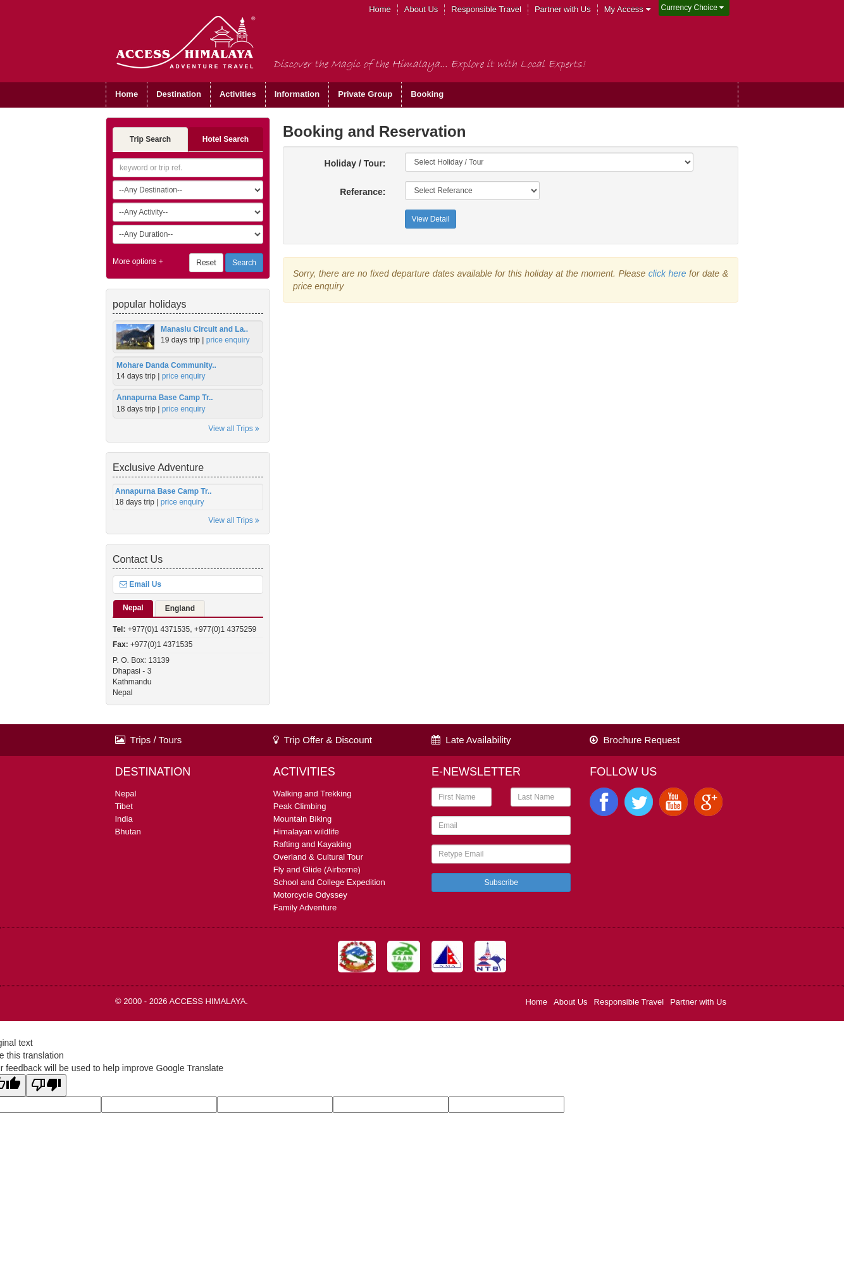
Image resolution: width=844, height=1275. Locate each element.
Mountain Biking (302, 819)
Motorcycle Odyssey (310, 895)
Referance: (362, 192)
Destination (178, 94)
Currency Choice (692, 7)
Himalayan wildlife (306, 831)
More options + (138, 261)
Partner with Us (563, 9)
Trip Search (150, 139)
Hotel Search (225, 139)
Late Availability (471, 739)
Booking (427, 94)
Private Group (365, 94)
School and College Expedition (329, 882)
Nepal (133, 607)
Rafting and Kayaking (312, 844)
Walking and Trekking (312, 793)
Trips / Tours (148, 739)
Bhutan (128, 831)
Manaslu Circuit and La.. (204, 329)
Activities (238, 94)
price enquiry (228, 340)
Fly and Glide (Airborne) (317, 869)
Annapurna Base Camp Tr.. (164, 397)
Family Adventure (305, 907)
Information (297, 94)
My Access (627, 9)
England (180, 608)
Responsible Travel (486, 9)
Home (380, 9)
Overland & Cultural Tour (318, 857)
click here (667, 273)
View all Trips (233, 428)
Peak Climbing (299, 806)
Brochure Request (635, 739)
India (124, 819)
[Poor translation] (46, 1085)
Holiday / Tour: (355, 163)
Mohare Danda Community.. (166, 365)
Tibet (124, 806)
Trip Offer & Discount (322, 739)
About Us (421, 9)
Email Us (140, 584)
